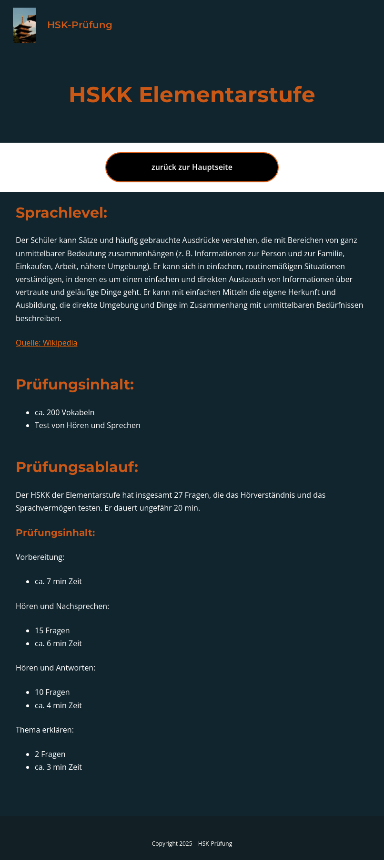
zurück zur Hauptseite (192, 167)
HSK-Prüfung (79, 25)
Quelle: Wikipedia (46, 342)
